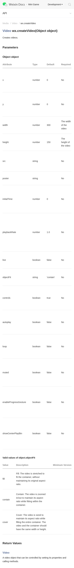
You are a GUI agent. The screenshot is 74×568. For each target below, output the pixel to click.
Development (54, 4)
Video (7, 31)
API (5, 13)
